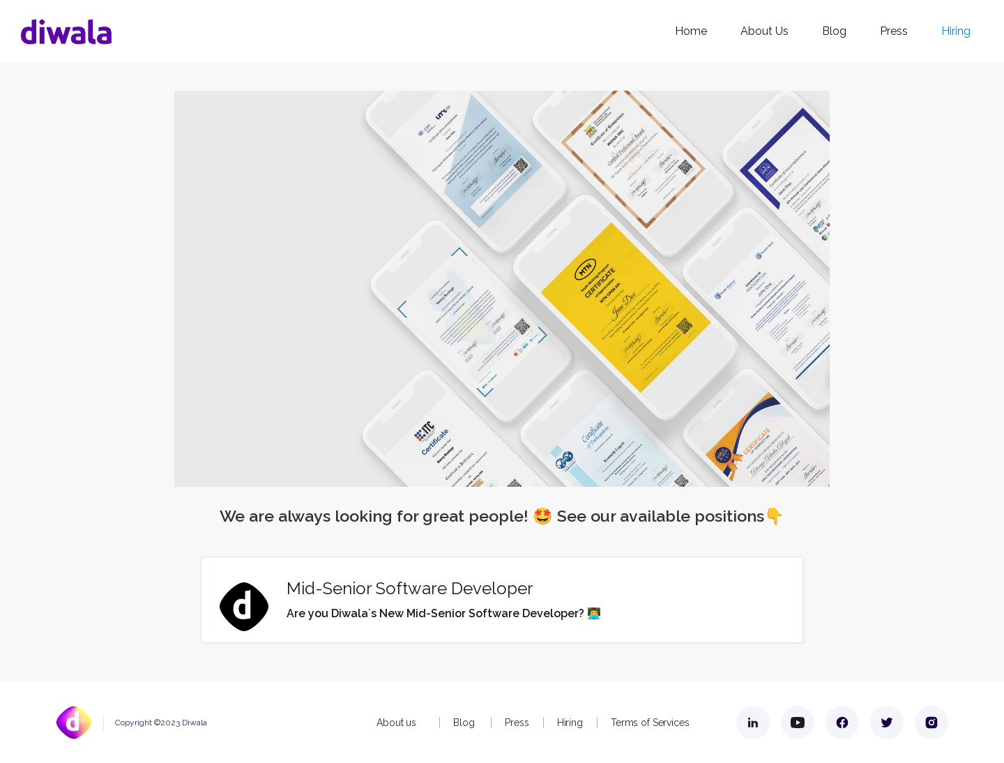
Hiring (956, 31)
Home (691, 31)
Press (894, 31)
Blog (834, 31)
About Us (764, 31)
